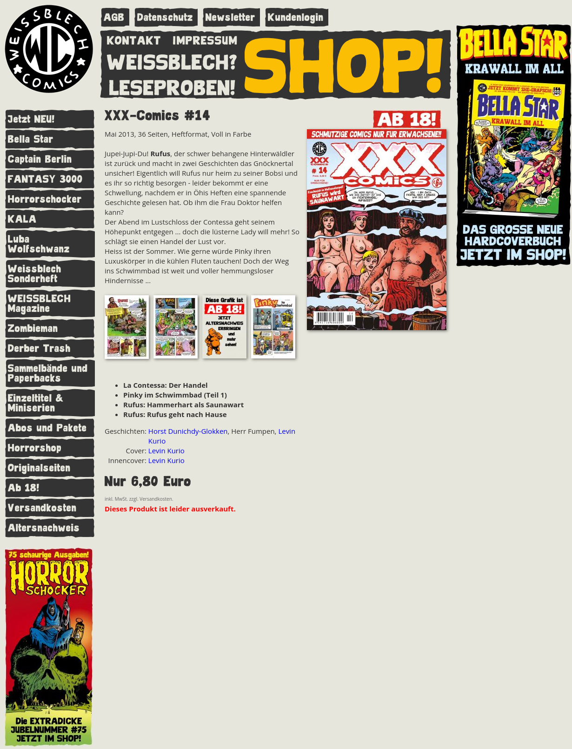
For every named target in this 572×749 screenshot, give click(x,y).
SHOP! (344, 64)
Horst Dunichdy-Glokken (188, 431)
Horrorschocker (45, 199)
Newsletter (230, 17)
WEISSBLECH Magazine (39, 303)
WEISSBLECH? (172, 60)
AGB (114, 17)
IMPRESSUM (205, 38)
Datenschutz (165, 17)
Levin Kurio (166, 450)
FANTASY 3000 (45, 179)
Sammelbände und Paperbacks (48, 373)
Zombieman (33, 328)
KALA (22, 219)
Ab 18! (24, 488)
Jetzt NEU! (31, 119)
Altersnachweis (44, 528)
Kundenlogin (296, 17)
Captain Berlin (40, 159)
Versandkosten (42, 508)
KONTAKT (134, 38)
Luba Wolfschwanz (39, 244)
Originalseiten (39, 468)
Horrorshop (35, 448)
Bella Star (30, 139)
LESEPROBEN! (172, 86)
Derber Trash (39, 348)
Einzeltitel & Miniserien (36, 403)
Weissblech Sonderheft (34, 274)
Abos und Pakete (47, 428)
